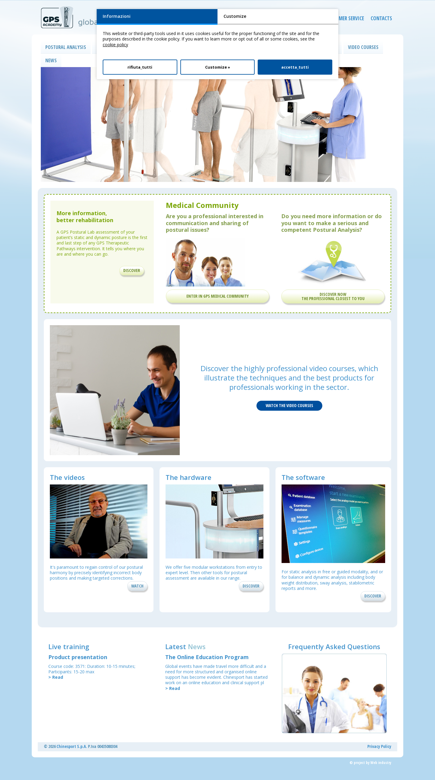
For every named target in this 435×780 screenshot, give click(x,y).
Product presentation (77, 657)
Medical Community (202, 205)
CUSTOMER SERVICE (339, 19)
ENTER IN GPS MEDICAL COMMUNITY (217, 296)
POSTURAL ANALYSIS (65, 47)
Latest (185, 646)
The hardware (188, 477)
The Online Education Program (207, 657)
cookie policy (115, 44)
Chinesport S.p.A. (71, 746)
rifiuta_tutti (139, 67)
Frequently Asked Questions (334, 646)
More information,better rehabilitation (84, 216)
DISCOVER (131, 270)
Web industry (380, 762)
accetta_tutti (295, 67)
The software (303, 477)
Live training (68, 646)
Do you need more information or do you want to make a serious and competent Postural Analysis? (331, 222)
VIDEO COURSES (363, 47)
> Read (55, 677)
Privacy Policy (379, 746)
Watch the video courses (289, 405)
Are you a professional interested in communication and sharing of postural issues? (214, 222)
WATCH (137, 586)
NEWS (51, 60)
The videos (67, 477)
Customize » (217, 67)
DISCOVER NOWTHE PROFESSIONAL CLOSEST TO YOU (333, 296)
